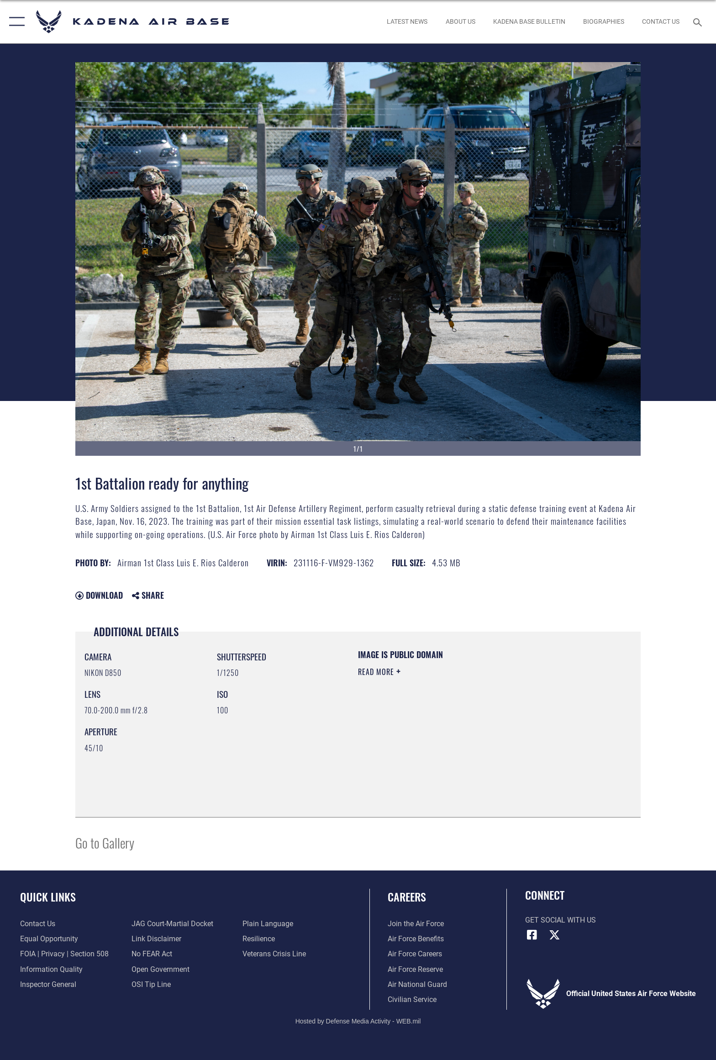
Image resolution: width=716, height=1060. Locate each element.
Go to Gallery (104, 842)
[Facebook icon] (532, 935)
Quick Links (48, 897)
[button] (15, 21)
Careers (407, 897)
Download (99, 595)
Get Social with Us (560, 920)
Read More (377, 671)
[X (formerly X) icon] (554, 935)
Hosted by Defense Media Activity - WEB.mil (358, 1021)
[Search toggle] (699, 21)
